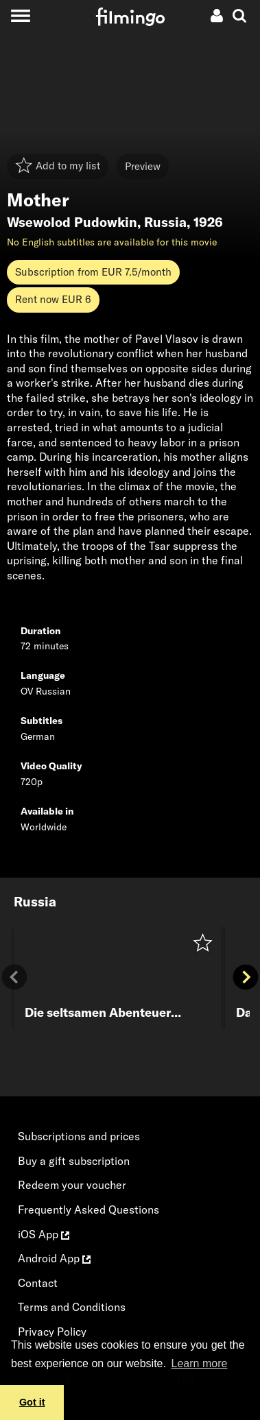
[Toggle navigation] (20, 15)
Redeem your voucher (72, 1185)
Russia (165, 222)
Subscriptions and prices (79, 1136)
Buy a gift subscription (74, 1161)
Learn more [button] (200, 1363)
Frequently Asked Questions (88, 1209)
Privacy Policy (52, 1331)
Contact (38, 1283)
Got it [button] (32, 1402)
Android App (54, 1258)
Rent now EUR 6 (53, 299)
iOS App (43, 1234)
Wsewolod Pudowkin (72, 222)
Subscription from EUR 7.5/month (93, 271)
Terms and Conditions (72, 1307)
